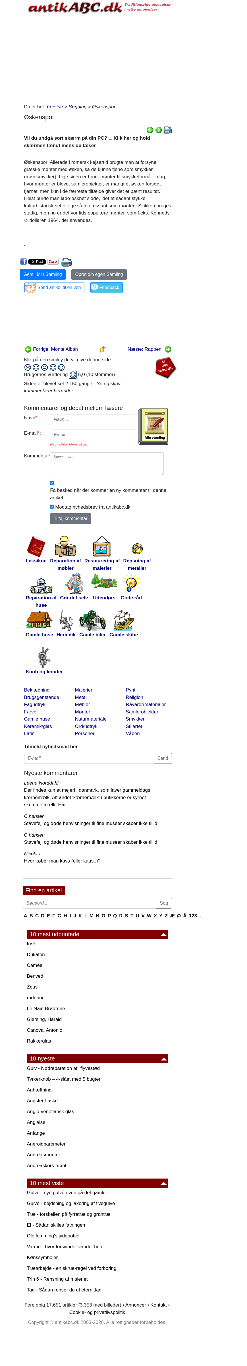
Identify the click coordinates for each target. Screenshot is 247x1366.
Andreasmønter (43, 1154)
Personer (85, 733)
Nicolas (32, 854)
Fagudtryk (35, 704)
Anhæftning (39, 1090)
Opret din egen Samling (99, 274)
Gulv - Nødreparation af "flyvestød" (64, 1068)
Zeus (32, 987)
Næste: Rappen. (150, 349)
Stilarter (134, 726)
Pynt (131, 690)
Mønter (82, 712)
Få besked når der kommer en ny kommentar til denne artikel (108, 494)
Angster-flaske (42, 1100)
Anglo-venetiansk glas (50, 1111)
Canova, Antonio (45, 1030)
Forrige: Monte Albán (51, 349)
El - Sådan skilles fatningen (56, 1225)
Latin (29, 733)
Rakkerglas (39, 1041)
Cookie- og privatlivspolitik (97, 1312)
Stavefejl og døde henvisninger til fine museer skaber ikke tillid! (91, 823)
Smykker (135, 719)
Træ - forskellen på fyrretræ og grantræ (69, 1214)
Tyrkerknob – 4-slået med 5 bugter (64, 1079)
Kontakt (158, 1305)
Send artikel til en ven (59, 287)
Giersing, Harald (44, 1019)
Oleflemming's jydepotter (53, 1236)
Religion (134, 697)
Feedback (109, 287)
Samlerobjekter (142, 712)
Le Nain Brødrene (46, 1008)
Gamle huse (37, 719)
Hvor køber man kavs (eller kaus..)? (62, 861)
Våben (133, 733)
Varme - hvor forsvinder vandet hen (64, 1246)
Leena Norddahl (41, 783)
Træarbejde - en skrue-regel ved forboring (72, 1268)
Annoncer (135, 1305)
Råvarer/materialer (146, 704)
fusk (31, 943)
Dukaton (36, 954)
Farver (31, 712)
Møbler (82, 704)
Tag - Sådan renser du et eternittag (64, 1290)
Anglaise (36, 1122)
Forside (55, 107)
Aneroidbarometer (46, 1144)
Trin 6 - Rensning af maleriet (57, 1279)
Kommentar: (35, 456)
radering (36, 997)
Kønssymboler (42, 1257)
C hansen (34, 816)
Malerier (83, 690)
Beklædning (37, 690)
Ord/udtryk (86, 726)
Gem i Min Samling (43, 274)
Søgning (77, 107)
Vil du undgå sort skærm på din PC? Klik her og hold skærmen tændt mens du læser (87, 141)
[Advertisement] (98, 58)
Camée (35, 965)
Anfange (36, 1133)
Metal (81, 697)
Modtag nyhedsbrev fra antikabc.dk (92, 507)
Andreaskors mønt (47, 1165)
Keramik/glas (38, 726)
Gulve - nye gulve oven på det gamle (66, 1192)
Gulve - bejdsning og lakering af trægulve (71, 1203)
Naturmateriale (91, 719)
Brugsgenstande (41, 697)
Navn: (31, 417)
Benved (35, 976)
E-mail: (32, 433)
